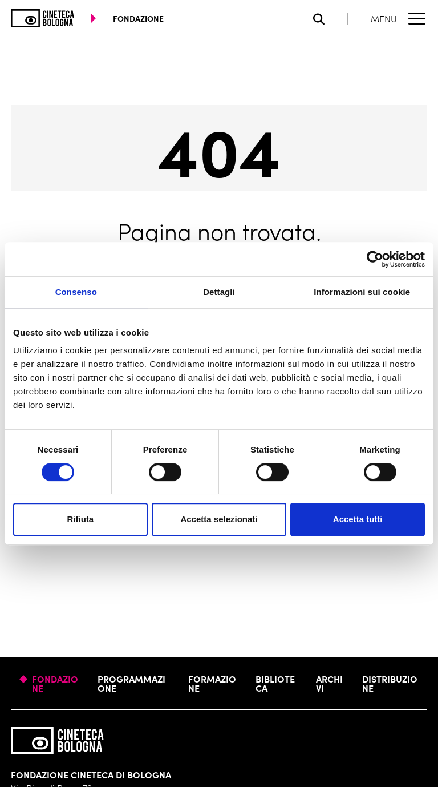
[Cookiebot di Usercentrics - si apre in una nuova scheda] (375, 259)
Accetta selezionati (218, 519)
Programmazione (131, 683)
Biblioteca (275, 683)
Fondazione (55, 683)
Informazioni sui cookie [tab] (362, 292)
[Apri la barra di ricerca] (330, 19)
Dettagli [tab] (219, 292)
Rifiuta (80, 519)
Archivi (329, 683)
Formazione (212, 683)
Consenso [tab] (76, 292)
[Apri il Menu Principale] (399, 18)
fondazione (138, 18)
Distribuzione (389, 683)
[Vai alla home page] (42, 18)
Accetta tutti (358, 519)
